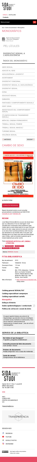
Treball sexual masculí (12, 128)
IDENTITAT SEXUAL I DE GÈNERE (11, 248)
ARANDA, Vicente (13, 252)
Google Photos (9, 440)
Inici (3, 27)
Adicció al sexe (8, 71)
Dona (4, 92)
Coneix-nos (6, 398)
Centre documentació (11, 27)
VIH (3, 402)
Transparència (18, 416)
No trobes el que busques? (13, 338)
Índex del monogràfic (15, 61)
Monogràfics (21, 27)
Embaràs (6, 99)
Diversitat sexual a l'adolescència (14, 54)
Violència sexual (9, 135)
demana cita (16, 214)
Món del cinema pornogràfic (15, 120)
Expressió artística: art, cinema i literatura (18, 242)
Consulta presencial (10, 205)
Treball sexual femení (12, 124)
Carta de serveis (9, 356)
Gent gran (6, 106)
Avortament (7, 78)
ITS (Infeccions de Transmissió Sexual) (15, 116)
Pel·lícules (11, 46)
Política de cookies (14, 453)
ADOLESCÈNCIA (19, 246)
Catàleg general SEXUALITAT (13, 290)
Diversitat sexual (10, 88)
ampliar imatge (7, 200)
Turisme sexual (8, 131)
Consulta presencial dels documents (17, 344)
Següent (30, 139)
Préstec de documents (11, 350)
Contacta (5, 17)
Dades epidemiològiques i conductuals (18, 306)
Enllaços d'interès (9, 303)
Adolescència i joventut (13, 74)
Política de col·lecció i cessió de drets (16, 309)
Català (5, 15)
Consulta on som (7, 214)
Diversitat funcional (11, 81)
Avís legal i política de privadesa (18, 451)
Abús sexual (7, 67)
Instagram (7, 444)
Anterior (7, 139)
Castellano (12, 15)
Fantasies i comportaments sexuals (18, 103)
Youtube (6, 437)
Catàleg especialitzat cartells (13, 296)
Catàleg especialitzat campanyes (15, 294)
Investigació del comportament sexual (16, 111)
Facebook (7, 433)
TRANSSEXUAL (9, 246)
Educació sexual (9, 96)
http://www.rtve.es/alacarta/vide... (27, 280)
